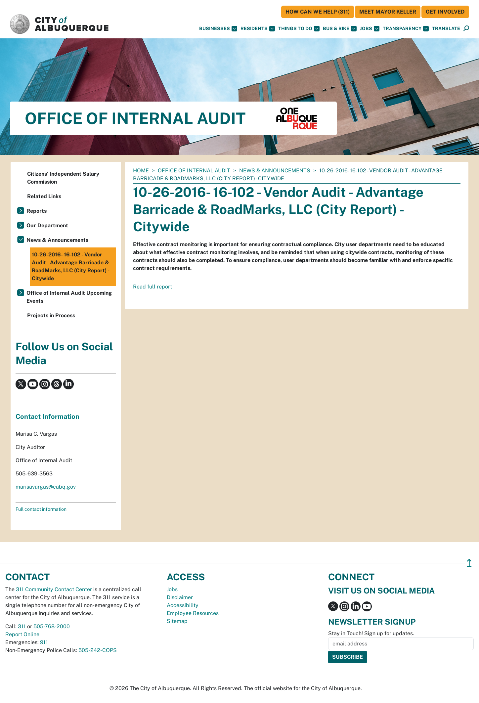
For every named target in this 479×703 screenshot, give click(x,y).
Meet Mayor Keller (387, 12)
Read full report (152, 287)
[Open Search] (466, 28)
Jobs (369, 28)
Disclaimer (180, 597)
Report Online (22, 634)
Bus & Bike (340, 28)
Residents (257, 28)
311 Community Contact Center (54, 589)
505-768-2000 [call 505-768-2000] (51, 626)
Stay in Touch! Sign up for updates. (371, 633)
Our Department (47, 225)
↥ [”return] (469, 563)
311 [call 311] (22, 626)
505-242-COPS (97, 650)
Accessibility (182, 605)
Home (141, 170)
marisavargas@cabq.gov (46, 487)
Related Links (44, 196)
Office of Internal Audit (194, 170)
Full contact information (41, 509)
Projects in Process (51, 315)
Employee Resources (193, 613)
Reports (36, 211)
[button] (446, 28)
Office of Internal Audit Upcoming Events (69, 297)
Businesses (218, 28)
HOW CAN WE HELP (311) (317, 12)
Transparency (406, 28)
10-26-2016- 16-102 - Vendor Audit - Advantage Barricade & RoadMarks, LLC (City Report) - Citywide (70, 266)
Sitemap (177, 621)
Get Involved (445, 12)
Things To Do (299, 28)
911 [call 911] (44, 642)
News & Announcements (274, 170)
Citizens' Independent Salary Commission (63, 178)
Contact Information (47, 416)
